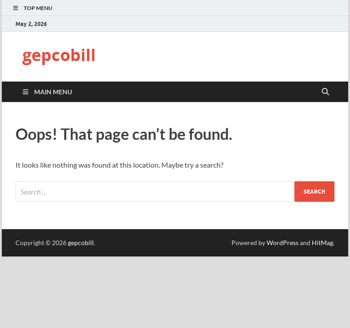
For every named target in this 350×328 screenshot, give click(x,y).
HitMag (322, 242)
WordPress (283, 242)
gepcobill (59, 55)
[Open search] (325, 92)
